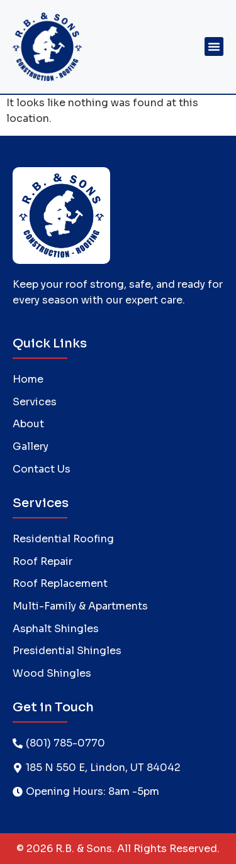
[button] (214, 46)
